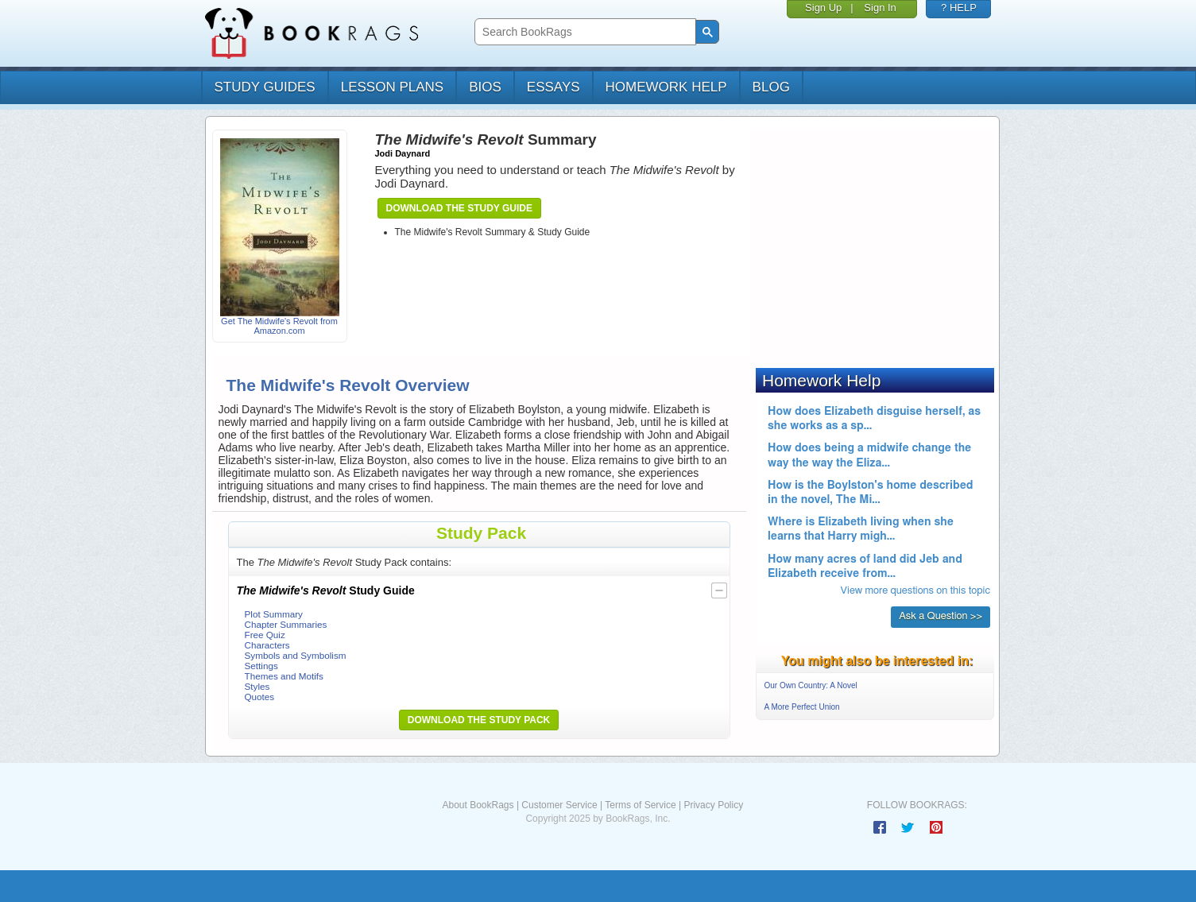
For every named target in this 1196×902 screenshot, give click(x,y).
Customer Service (559, 805)
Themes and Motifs (284, 676)
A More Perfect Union (802, 707)
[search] (583, 32)
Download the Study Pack (479, 720)
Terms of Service (640, 805)
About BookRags (477, 805)
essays (553, 87)
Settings (261, 665)
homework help (666, 87)
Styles (257, 686)
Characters (267, 645)
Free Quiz (265, 634)
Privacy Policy (713, 805)
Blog (771, 87)
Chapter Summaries (286, 624)
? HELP (959, 8)
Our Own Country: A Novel (810, 685)
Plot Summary (274, 614)
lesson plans (392, 87)
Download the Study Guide (459, 208)
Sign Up (823, 8)
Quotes (260, 696)
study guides (265, 87)
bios (485, 87)
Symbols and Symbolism (295, 655)
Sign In (880, 8)
